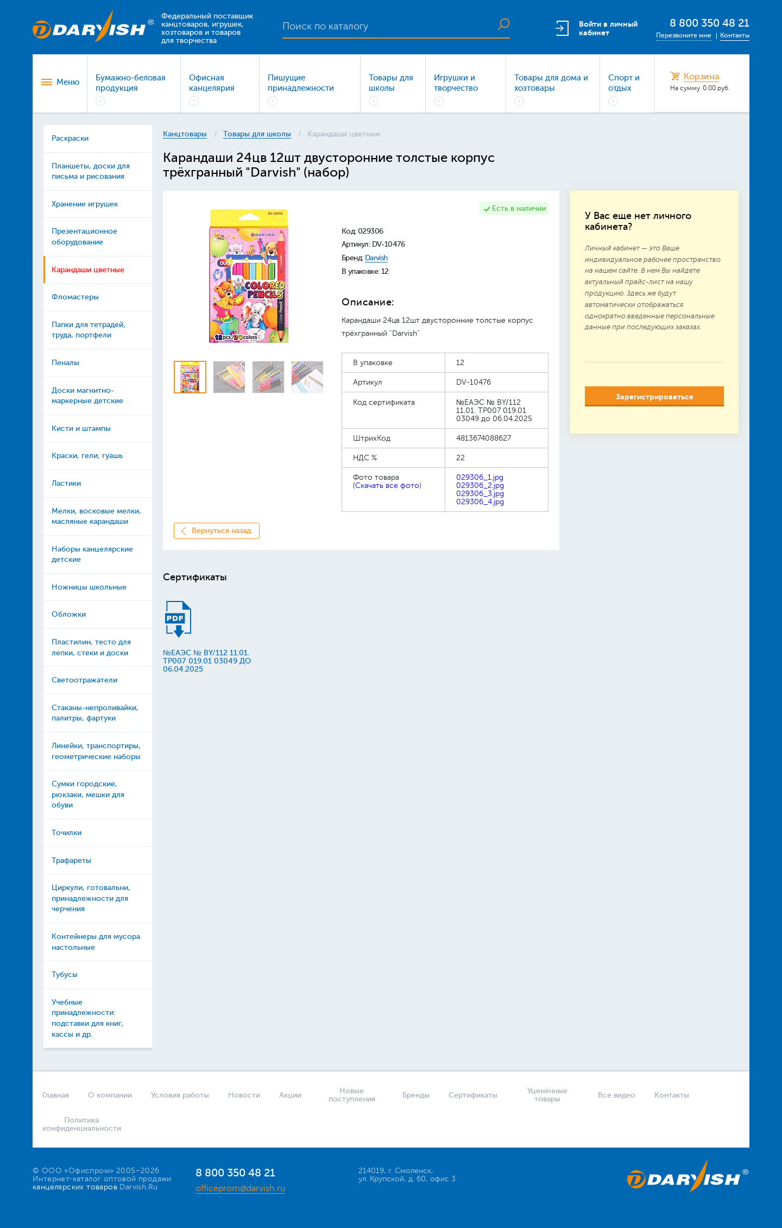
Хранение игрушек (85, 204)
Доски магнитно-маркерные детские (87, 395)
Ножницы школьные (89, 587)
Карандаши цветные (88, 270)
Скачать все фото (387, 485)
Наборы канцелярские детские (92, 554)
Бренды (416, 1095)
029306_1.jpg (479, 477)
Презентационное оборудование (84, 236)
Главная (55, 1095)
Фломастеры (75, 297)
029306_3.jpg (480, 494)
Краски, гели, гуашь (87, 456)
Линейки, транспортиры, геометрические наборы (96, 751)
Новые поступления (352, 1095)
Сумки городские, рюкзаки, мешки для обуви (88, 794)
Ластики (66, 483)
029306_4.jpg (480, 502)
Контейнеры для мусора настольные (96, 941)
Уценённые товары (547, 1095)
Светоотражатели (84, 680)
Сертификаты (473, 1095)
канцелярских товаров (75, 1187)
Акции (290, 1095)
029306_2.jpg (480, 485)
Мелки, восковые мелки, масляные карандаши (96, 516)
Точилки (66, 833)
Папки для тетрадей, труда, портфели (88, 330)
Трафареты (71, 860)
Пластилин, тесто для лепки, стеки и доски (91, 647)
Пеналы (65, 363)
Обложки (69, 614)
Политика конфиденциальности (78, 1124)
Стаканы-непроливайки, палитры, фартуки (95, 713)
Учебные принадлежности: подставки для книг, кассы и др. (87, 1018)
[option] (248, 276)
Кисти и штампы (81, 428)
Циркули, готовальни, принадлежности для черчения (91, 898)
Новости (244, 1095)
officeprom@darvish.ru (240, 1188)
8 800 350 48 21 (709, 23)
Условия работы (180, 1095)
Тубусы (65, 974)
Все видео (616, 1095)
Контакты (734, 35)
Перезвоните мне (683, 35)
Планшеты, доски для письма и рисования (91, 171)
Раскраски (70, 138)
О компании (110, 1095)
